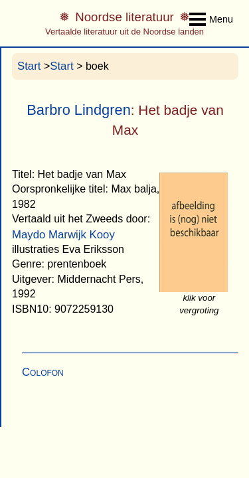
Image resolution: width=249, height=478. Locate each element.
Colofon (43, 372)
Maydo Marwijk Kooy (63, 234)
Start (29, 66)
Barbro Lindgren (79, 110)
